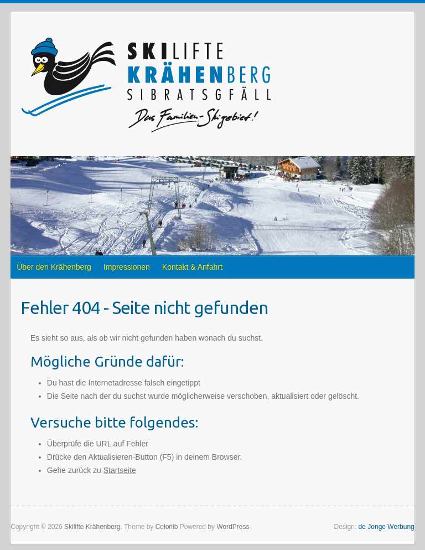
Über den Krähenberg (54, 267)
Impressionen (126, 267)
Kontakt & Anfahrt (192, 267)
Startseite (119, 470)
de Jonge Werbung (386, 527)
